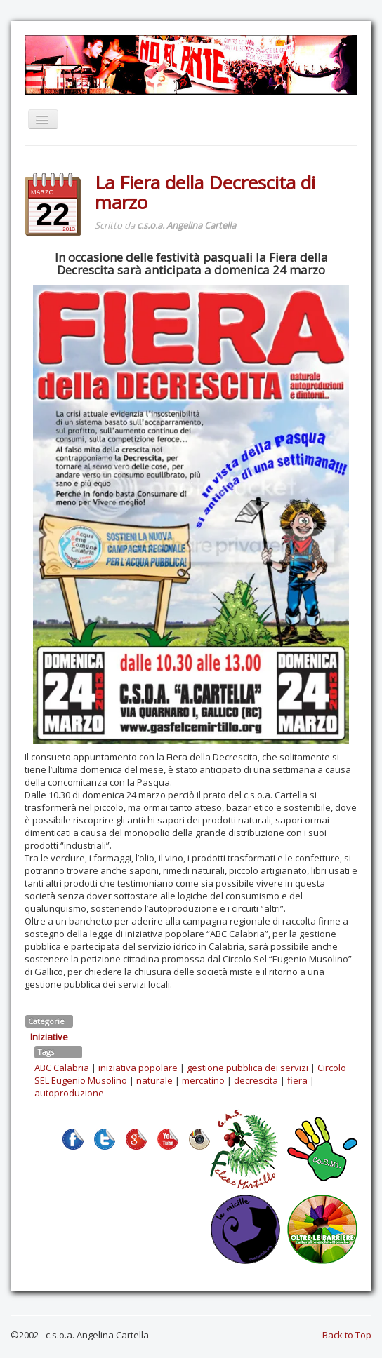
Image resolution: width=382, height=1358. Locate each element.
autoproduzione (69, 1093)
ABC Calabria (61, 1067)
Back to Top (346, 1335)
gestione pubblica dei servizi (247, 1067)
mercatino (203, 1080)
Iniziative (49, 1036)
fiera (297, 1080)
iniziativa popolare (138, 1067)
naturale (154, 1080)
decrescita (256, 1080)
